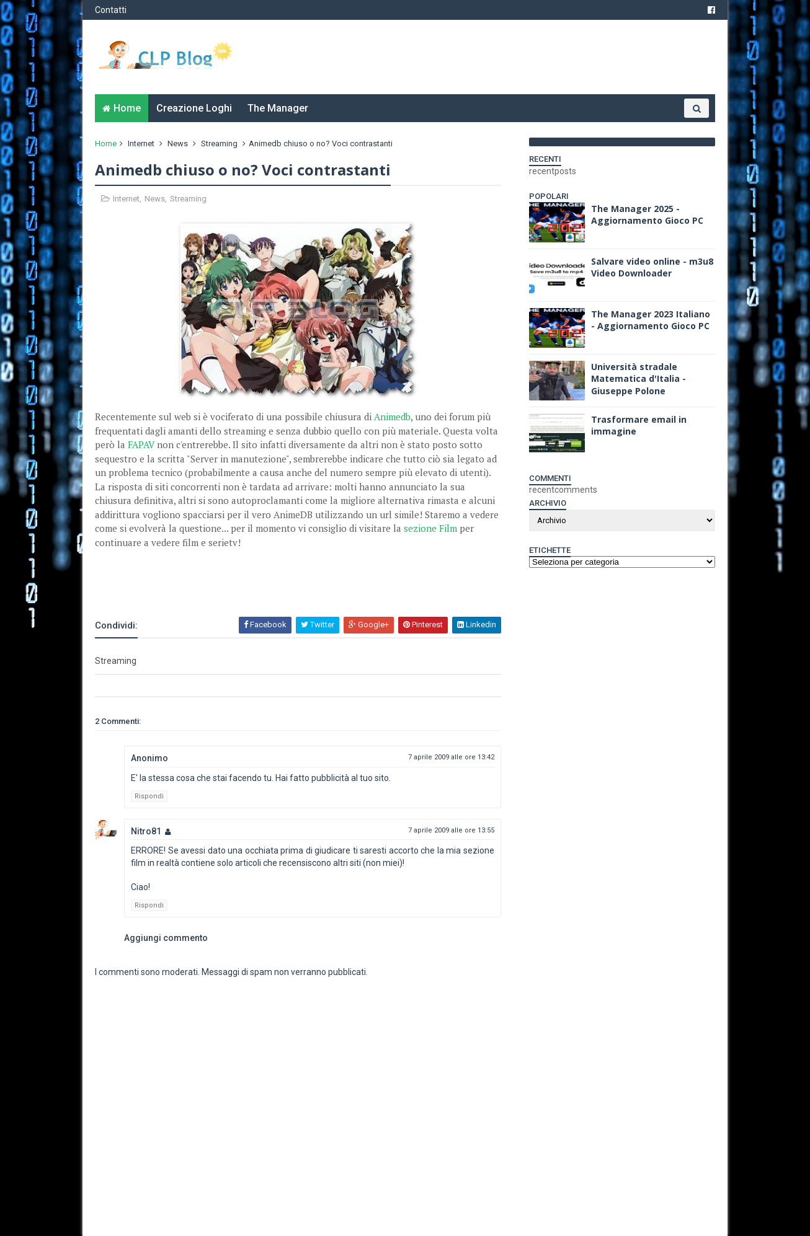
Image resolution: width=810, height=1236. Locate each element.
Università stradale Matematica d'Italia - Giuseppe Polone (638, 379)
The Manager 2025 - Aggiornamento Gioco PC (647, 215)
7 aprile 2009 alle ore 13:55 (451, 830)
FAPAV (141, 444)
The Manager (277, 108)
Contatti (111, 10)
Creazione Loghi (194, 108)
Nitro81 (146, 831)
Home (127, 108)
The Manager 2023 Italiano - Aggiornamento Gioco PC (650, 320)
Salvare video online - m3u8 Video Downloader (652, 267)
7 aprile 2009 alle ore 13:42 (451, 757)
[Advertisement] (240, 582)
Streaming (219, 143)
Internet (141, 143)
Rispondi (149, 796)
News (177, 143)
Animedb (392, 416)
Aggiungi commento (166, 938)
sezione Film (430, 528)
